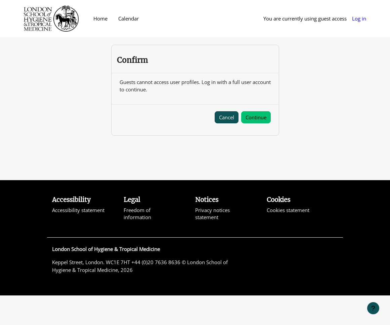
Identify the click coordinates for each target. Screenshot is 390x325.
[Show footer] (373, 308)
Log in (359, 18)
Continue (256, 146)
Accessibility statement (78, 239)
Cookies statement (288, 239)
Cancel (226, 146)
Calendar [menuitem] (128, 18)
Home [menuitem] (100, 18)
